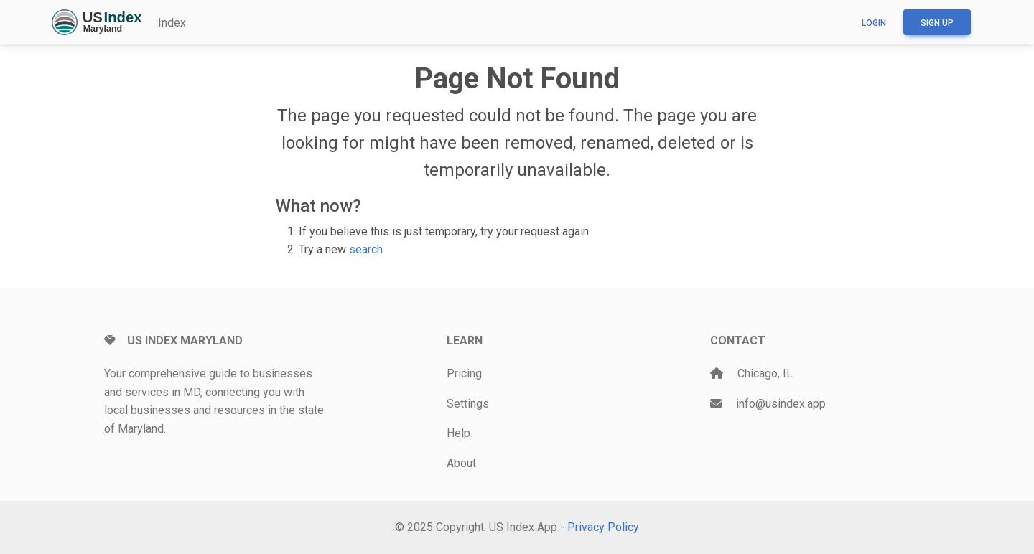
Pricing (464, 373)
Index (172, 22)
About (461, 463)
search (366, 249)
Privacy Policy (603, 527)
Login (874, 23)
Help (458, 433)
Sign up (937, 23)
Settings (468, 403)
